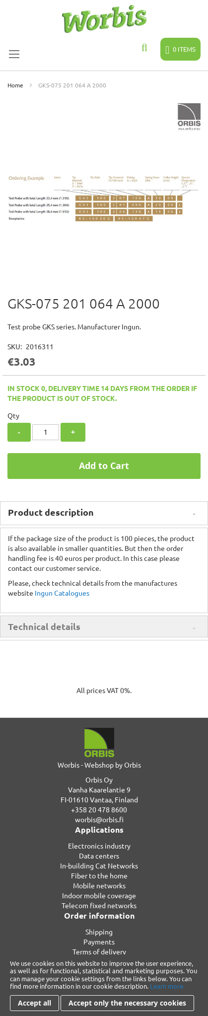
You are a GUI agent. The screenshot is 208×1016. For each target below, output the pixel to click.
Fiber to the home (99, 875)
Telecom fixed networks (99, 905)
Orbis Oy (99, 779)
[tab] (104, 513)
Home (15, 85)
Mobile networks (99, 885)
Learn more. (167, 986)
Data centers (99, 855)
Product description (51, 512)
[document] (104, 985)
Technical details (44, 626)
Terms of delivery (99, 951)
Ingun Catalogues (62, 592)
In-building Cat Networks (99, 865)
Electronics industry (99, 845)
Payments (99, 941)
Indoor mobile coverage (99, 895)
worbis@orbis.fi (99, 819)
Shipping (99, 931)
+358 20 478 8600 (99, 809)
